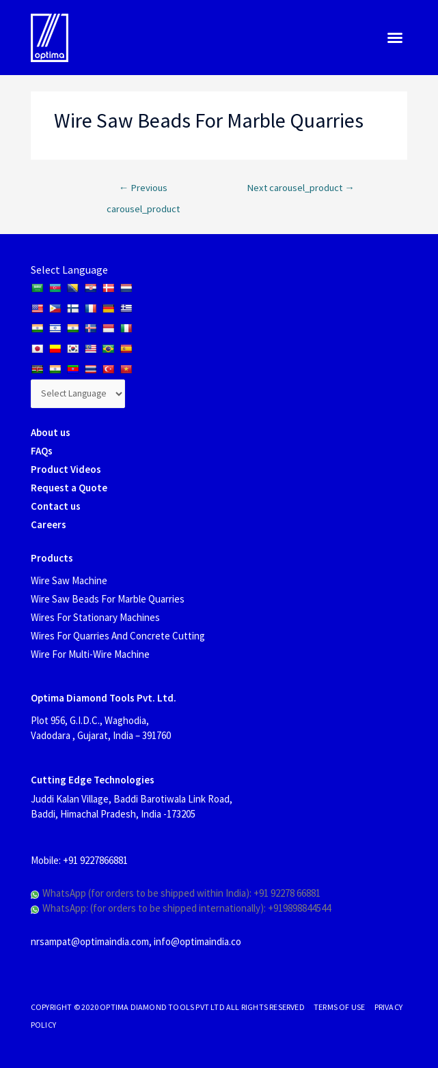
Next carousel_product (301, 188)
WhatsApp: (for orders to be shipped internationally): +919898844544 (186, 907)
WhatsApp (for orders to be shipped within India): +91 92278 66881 (181, 892)
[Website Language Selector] (78, 393)
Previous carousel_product (143, 191)
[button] (395, 37)
